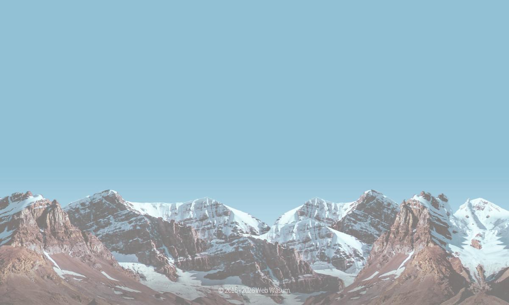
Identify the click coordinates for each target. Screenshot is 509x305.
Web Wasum (272, 290)
